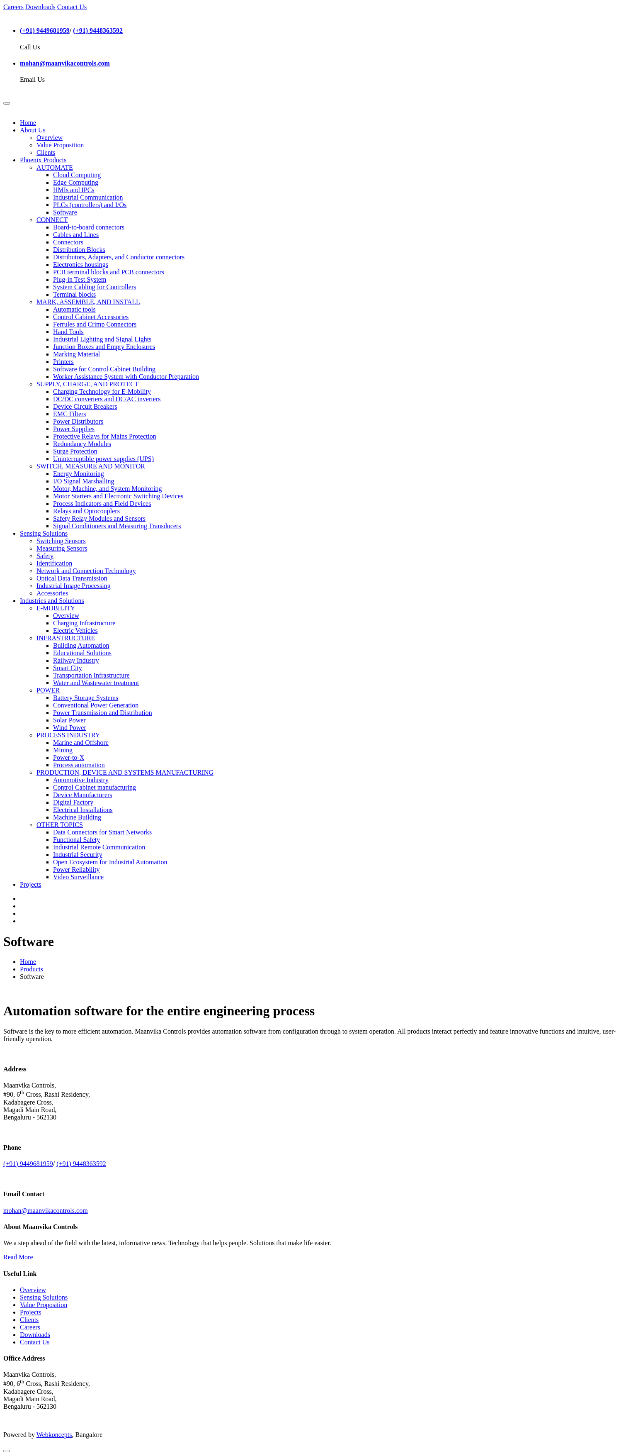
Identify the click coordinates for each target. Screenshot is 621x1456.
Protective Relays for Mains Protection (104, 436)
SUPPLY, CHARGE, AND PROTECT (87, 384)
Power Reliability (76, 869)
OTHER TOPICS (59, 824)
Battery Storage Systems (85, 697)
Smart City (67, 667)
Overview (49, 137)
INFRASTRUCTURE (65, 637)
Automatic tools (74, 309)
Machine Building (77, 817)
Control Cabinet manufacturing (94, 787)
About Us (33, 130)
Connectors (68, 242)
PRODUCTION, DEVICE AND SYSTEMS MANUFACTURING (124, 772)
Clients (45, 152)
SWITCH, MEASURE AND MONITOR (90, 466)
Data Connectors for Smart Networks (102, 832)
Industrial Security (77, 854)
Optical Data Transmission (71, 578)
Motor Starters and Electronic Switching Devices (118, 496)
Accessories (52, 593)
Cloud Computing (77, 174)
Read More (18, 1257)
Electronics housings (80, 264)
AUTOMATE (54, 167)
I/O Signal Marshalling (83, 481)
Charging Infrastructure (84, 623)
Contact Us (72, 6)
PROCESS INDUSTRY (68, 735)
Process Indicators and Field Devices (102, 503)
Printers (63, 361)
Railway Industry (76, 660)
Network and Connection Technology (86, 570)
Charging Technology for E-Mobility (102, 391)
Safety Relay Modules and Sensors (99, 518)
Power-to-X (68, 757)
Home (28, 122)
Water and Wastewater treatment (96, 682)
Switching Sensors (61, 540)
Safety (44, 555)
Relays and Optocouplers (86, 511)
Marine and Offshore (81, 742)
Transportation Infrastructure (91, 675)
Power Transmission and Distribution (102, 712)
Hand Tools (68, 331)
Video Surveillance (78, 876)
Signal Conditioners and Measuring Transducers (117, 525)
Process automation (79, 764)
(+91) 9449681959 (45, 30)
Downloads (40, 6)
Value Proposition (60, 145)
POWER (48, 690)
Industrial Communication (88, 197)
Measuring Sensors (61, 548)
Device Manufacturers (82, 794)
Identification (54, 563)
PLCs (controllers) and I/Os (89, 204)
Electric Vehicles (75, 630)
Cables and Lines (76, 234)
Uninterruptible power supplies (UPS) (103, 458)
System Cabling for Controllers (94, 286)
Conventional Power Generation (95, 705)
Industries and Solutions (52, 600)
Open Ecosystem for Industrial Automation (110, 862)
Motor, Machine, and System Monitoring (107, 488)
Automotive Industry (81, 779)
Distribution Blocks (79, 249)
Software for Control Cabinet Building (104, 369)
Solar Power (69, 720)
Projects (30, 884)
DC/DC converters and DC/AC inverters (107, 398)
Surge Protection (75, 451)
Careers (13, 6)
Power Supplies (74, 428)
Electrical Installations (83, 809)
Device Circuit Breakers (85, 406)
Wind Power (69, 727)
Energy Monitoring (78, 473)
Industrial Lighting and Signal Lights (102, 339)
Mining (63, 750)
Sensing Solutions (44, 533)
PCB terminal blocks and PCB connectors (108, 272)
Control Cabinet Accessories (91, 316)
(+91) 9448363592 (98, 30)
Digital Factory (73, 802)
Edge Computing (75, 182)
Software (65, 212)
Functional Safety (76, 839)
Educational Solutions (82, 652)
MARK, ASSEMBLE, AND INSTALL (88, 301)
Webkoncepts (54, 1434)
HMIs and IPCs (74, 189)
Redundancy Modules (82, 443)
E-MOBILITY (55, 608)
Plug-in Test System (79, 279)
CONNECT (52, 219)
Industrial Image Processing (73, 585)
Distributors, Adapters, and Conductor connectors (118, 257)
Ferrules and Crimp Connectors (94, 324)
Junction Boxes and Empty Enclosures (104, 346)
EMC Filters (69, 413)
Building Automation (81, 645)
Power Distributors (78, 421)
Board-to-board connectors (88, 227)
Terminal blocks (74, 294)
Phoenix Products (43, 159)
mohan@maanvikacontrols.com (65, 63)
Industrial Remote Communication (99, 847)
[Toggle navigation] (6, 103)
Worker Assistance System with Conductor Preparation (126, 376)
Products (31, 969)
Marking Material (76, 354)
